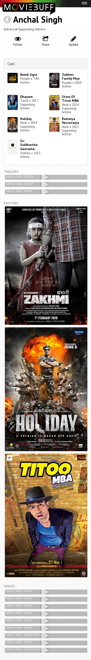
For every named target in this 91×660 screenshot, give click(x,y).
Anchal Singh (37, 19)
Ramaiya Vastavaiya (70, 121)
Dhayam (26, 96)
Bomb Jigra (28, 74)
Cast (11, 63)
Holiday (26, 119)
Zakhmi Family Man (71, 76)
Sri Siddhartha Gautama (29, 145)
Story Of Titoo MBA (70, 98)
